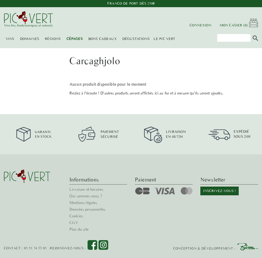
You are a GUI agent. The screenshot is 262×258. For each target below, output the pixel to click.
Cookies (76, 216)
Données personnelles (87, 209)
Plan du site (79, 229)
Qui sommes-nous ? (86, 196)
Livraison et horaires (86, 189)
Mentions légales (83, 202)
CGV (73, 222)
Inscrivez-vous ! (219, 191)
